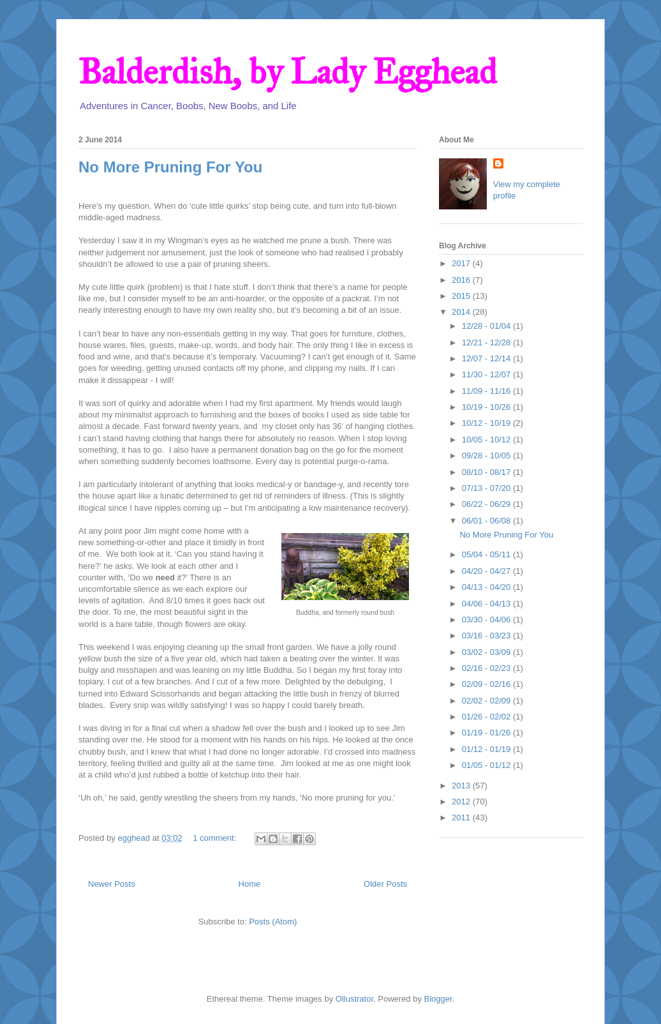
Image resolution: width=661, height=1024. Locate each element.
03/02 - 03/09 (487, 652)
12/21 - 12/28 (487, 342)
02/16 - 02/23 (487, 668)
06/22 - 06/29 (487, 504)
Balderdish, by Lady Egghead (287, 71)
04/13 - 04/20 (487, 587)
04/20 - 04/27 (487, 571)
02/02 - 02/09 (487, 700)
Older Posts (385, 884)
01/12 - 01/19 (487, 749)
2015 (462, 296)
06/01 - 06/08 (487, 520)
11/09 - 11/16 (487, 391)
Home (250, 884)
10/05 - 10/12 (487, 439)
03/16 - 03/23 (487, 635)
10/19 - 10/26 (487, 407)
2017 (462, 263)
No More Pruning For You (170, 167)
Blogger (438, 999)
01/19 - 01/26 (487, 732)
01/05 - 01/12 (487, 765)
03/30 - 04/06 (487, 619)
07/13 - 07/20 (487, 488)
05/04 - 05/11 (487, 554)
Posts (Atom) (273, 921)
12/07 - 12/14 (487, 358)
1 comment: (216, 838)
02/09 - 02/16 (487, 684)
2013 (462, 785)
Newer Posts (111, 884)
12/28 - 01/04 (487, 326)
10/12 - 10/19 (487, 423)
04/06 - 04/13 (487, 603)
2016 (462, 280)
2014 (462, 312)
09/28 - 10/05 (487, 455)
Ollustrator (354, 999)
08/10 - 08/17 (487, 472)
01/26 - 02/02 (487, 716)
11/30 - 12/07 (487, 374)
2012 (462, 801)
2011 (462, 817)
